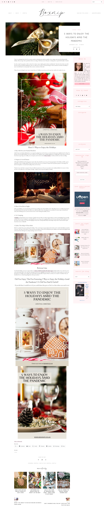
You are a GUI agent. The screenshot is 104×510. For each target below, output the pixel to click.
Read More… (82, 83)
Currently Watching (82, 282)
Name (82, 168)
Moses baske (47, 155)
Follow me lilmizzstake (18, 441)
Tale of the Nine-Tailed (87, 286)
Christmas (36, 463)
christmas (74, 29)
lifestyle (79, 29)
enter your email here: (82, 172)
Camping (16, 217)
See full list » (82, 300)
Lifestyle (41, 463)
